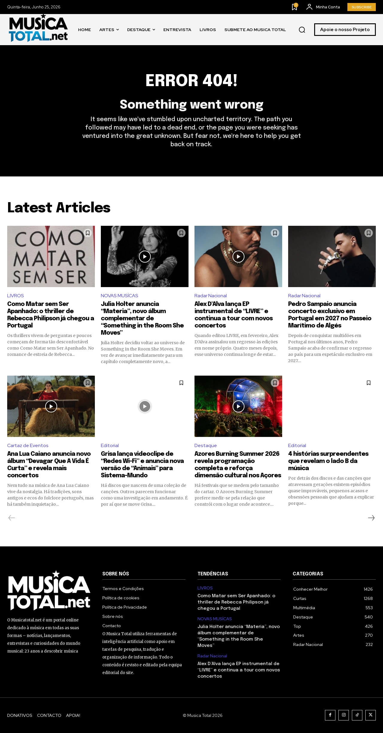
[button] (302, 30)
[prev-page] (11, 517)
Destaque (205, 445)
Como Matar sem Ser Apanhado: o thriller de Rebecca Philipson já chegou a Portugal (236, 602)
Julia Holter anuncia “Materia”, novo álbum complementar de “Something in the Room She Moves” (142, 318)
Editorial (110, 445)
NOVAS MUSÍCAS (119, 295)
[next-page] (371, 517)
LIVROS (15, 295)
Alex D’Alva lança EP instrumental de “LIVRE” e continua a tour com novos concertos (238, 670)
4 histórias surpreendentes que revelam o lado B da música (328, 461)
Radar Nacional (210, 295)
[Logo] (38, 29)
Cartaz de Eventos (27, 445)
